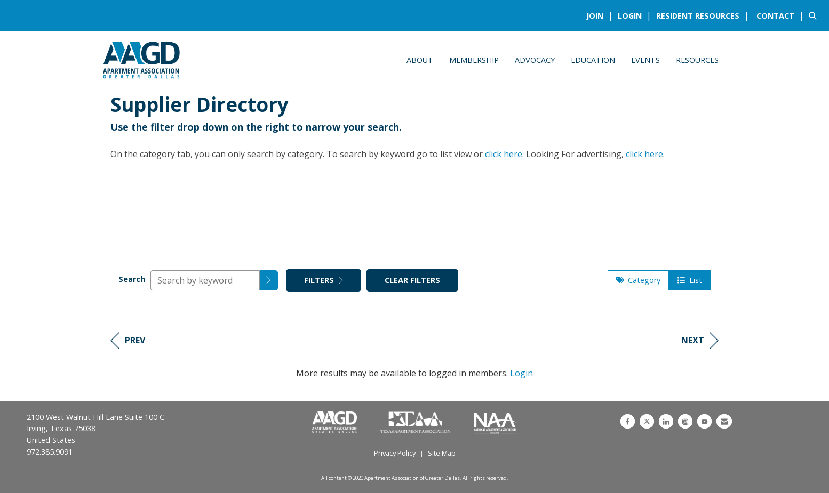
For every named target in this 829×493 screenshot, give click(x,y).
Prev (127, 340)
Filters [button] (323, 280)
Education (593, 60)
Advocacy (535, 60)
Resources (697, 60)
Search (131, 279)
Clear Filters (412, 280)
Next (700, 340)
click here (503, 154)
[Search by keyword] (205, 280)
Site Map (442, 453)
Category (638, 280)
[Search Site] (815, 15)
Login (521, 373)
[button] (269, 280)
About (419, 60)
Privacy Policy (395, 453)
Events (645, 60)
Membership (474, 60)
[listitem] (601, 15)
